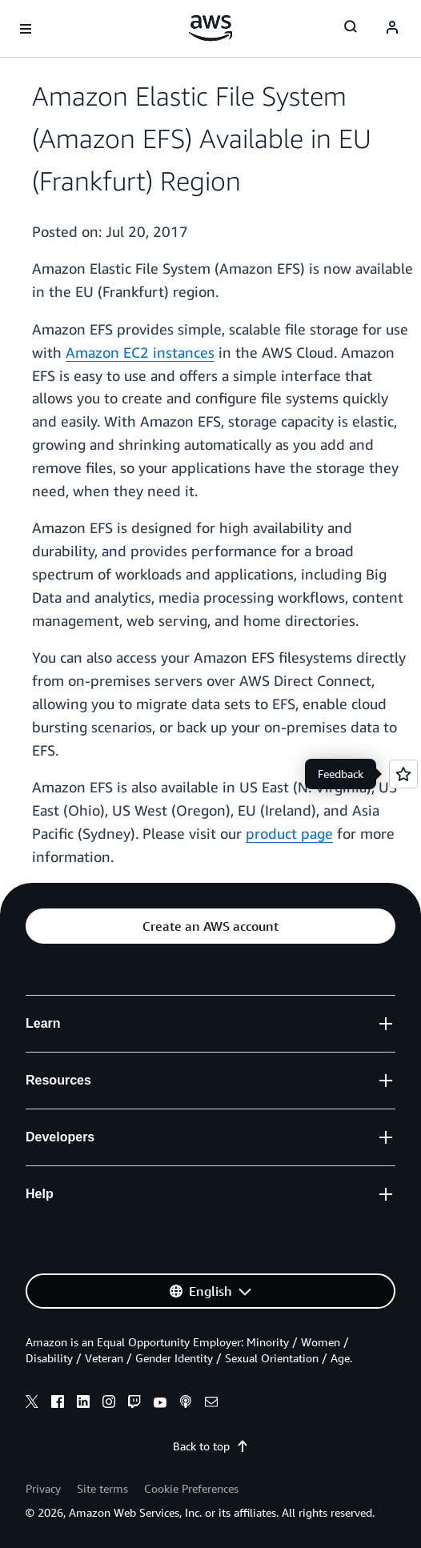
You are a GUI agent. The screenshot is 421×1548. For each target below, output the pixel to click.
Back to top (211, 1446)
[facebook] (57, 1404)
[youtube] (160, 1404)
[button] (210, 926)
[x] (32, 1404)
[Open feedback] (403, 774)
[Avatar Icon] (392, 29)
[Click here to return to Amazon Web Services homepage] (211, 28)
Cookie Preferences (191, 1488)
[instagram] (108, 1404)
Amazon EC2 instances (140, 352)
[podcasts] (185, 1404)
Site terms (102, 1488)
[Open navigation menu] (25, 29)
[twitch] (134, 1404)
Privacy (43, 1488)
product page (289, 833)
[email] (211, 1404)
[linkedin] (83, 1404)
